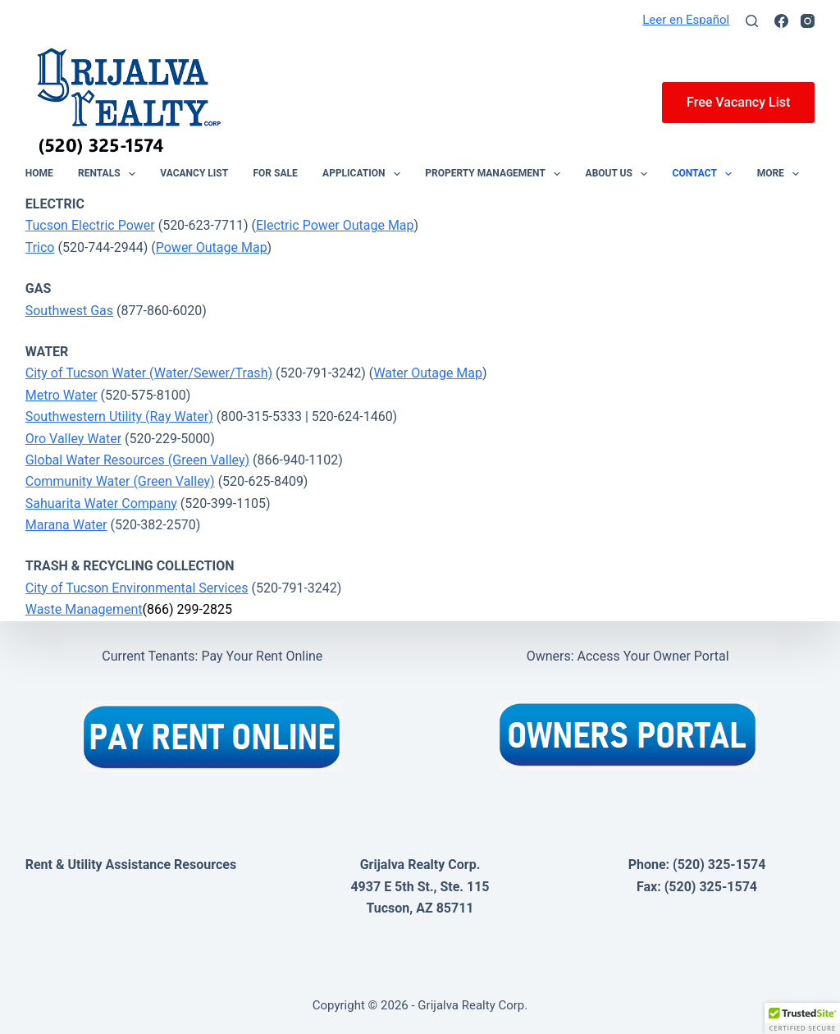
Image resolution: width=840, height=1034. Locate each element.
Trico (40, 247)
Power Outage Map (211, 247)
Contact (706, 174)
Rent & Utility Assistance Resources (130, 864)
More (781, 174)
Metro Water (61, 395)
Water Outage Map (427, 373)
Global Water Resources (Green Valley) (137, 460)
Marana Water (66, 525)
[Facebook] (781, 21)
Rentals (110, 174)
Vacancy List (194, 174)
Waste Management (84, 609)
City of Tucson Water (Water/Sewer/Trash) (148, 373)
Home (39, 174)
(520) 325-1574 (719, 864)
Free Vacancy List (738, 102)
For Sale (275, 174)
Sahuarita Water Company (101, 503)
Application (364, 174)
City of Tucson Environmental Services (137, 588)
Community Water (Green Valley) (120, 481)
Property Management (496, 174)
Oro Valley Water (73, 438)
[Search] (752, 21)
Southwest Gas (69, 310)
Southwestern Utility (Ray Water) (119, 416)
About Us (620, 174)
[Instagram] (808, 21)
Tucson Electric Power (90, 225)
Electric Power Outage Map (335, 225)
